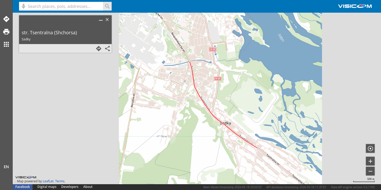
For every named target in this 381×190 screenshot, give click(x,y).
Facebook (22, 186)
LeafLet (48, 181)
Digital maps (47, 186)
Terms (60, 181)
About (88, 186)
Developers (70, 186)
